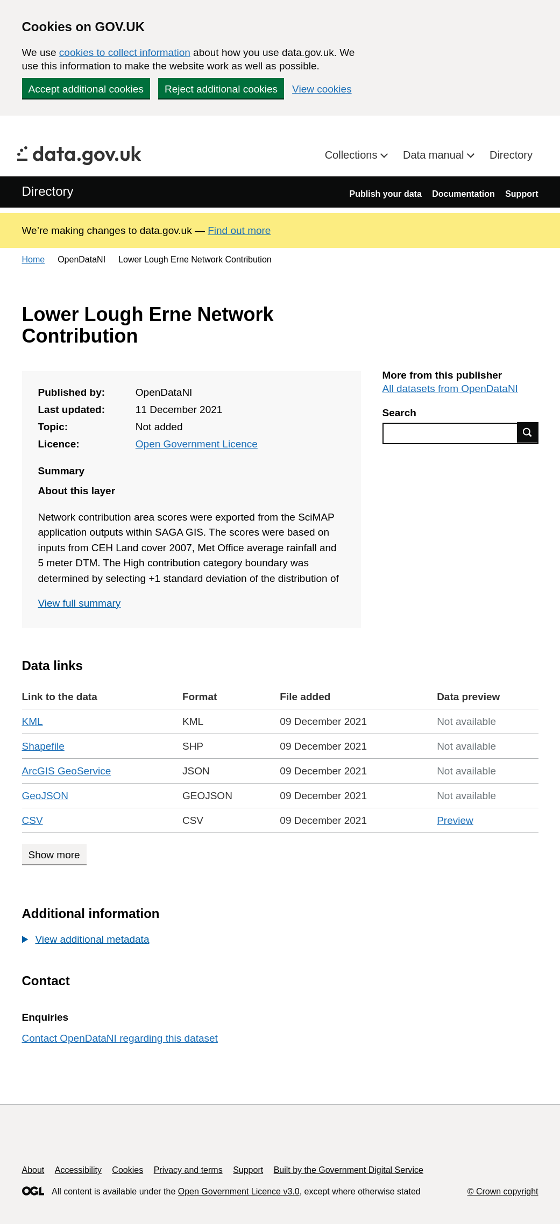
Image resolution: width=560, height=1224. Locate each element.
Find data (527, 432)
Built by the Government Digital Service (348, 1170)
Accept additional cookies (86, 89)
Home (33, 259)
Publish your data (386, 193)
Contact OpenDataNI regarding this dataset (120, 1038)
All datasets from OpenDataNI (450, 388)
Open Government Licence (197, 444)
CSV (32, 820)
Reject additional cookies (221, 89)
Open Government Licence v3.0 (239, 1191)
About (33, 1170)
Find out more (239, 230)
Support (521, 193)
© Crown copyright (502, 1191)
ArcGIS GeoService (66, 771)
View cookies (322, 89)
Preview (455, 820)
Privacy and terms (188, 1170)
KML (32, 721)
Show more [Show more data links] (54, 854)
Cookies (127, 1170)
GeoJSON (45, 795)
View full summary (79, 603)
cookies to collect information (124, 52)
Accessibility (78, 1170)
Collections (352, 155)
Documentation (463, 193)
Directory (511, 155)
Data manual (435, 155)
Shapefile (43, 746)
